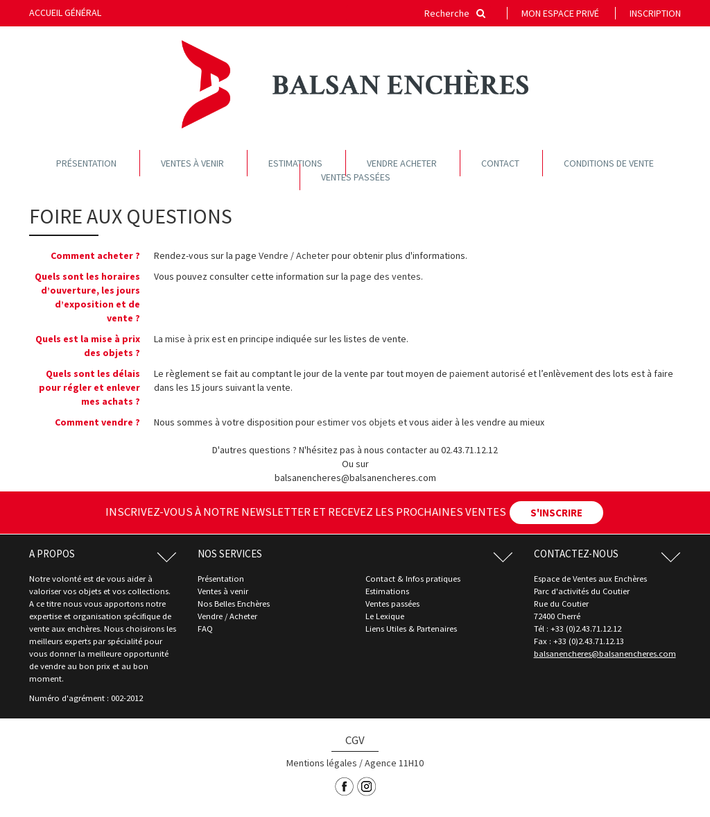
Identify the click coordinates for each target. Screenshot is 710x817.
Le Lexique (384, 616)
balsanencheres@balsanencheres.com (605, 653)
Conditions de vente (609, 163)
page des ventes (385, 276)
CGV (355, 740)
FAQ (205, 628)
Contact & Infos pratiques (412, 578)
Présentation (86, 163)
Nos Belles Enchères (234, 603)
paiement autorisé (487, 373)
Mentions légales (321, 763)
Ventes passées (355, 177)
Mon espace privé (560, 13)
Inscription (655, 13)
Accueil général (65, 12)
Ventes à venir (192, 163)
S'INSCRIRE (556, 512)
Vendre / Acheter (294, 255)
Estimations (295, 163)
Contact (500, 163)
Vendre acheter (402, 163)
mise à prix (187, 338)
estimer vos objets (356, 422)
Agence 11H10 (394, 763)
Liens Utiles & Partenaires (411, 628)
